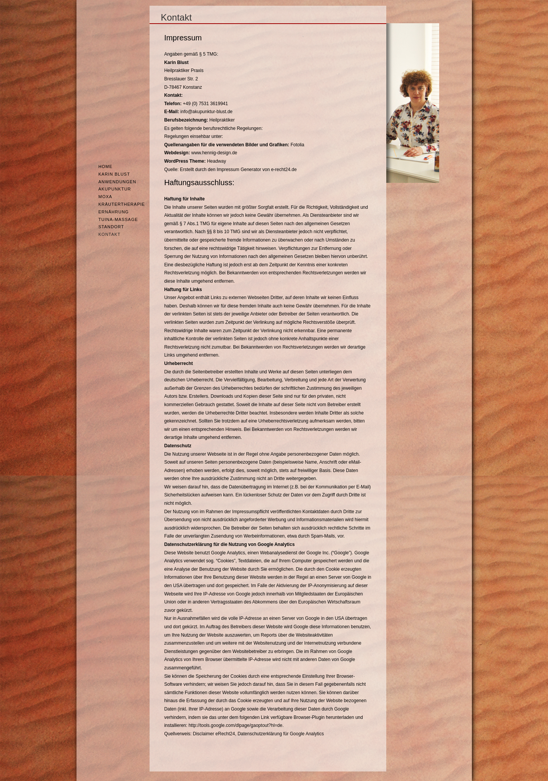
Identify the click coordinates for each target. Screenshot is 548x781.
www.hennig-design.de (214, 152)
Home (106, 166)
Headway (216, 161)
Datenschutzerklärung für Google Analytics (280, 733)
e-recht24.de (283, 169)
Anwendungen (118, 181)
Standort (111, 226)
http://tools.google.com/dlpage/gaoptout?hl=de (235, 725)
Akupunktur (115, 189)
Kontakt (110, 234)
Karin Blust (114, 174)
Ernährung (114, 212)
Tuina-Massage (118, 219)
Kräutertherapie (122, 204)
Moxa (105, 196)
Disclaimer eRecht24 (214, 733)
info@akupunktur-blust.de (206, 111)
